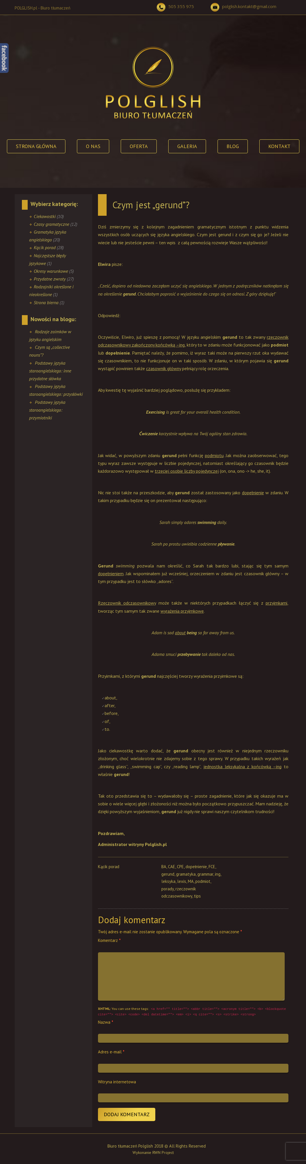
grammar (205, 874)
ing (217, 874)
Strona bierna (46, 302)
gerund (167, 874)
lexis (181, 881)
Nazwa (105, 1022)
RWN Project (163, 1152)
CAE (171, 866)
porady (167, 889)
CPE (180, 866)
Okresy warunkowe (51, 271)
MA (191, 881)
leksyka (168, 881)
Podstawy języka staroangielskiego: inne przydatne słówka (50, 370)
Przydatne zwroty (50, 279)
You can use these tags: (192, 1011)
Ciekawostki (45, 216)
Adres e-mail (111, 1052)
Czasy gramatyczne (51, 224)
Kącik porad (45, 247)
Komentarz (109, 940)
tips (197, 896)
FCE (212, 866)
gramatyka (186, 874)
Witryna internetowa (117, 1081)
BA (163, 866)
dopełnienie (196, 866)
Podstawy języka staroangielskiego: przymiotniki (47, 410)
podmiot (202, 881)
